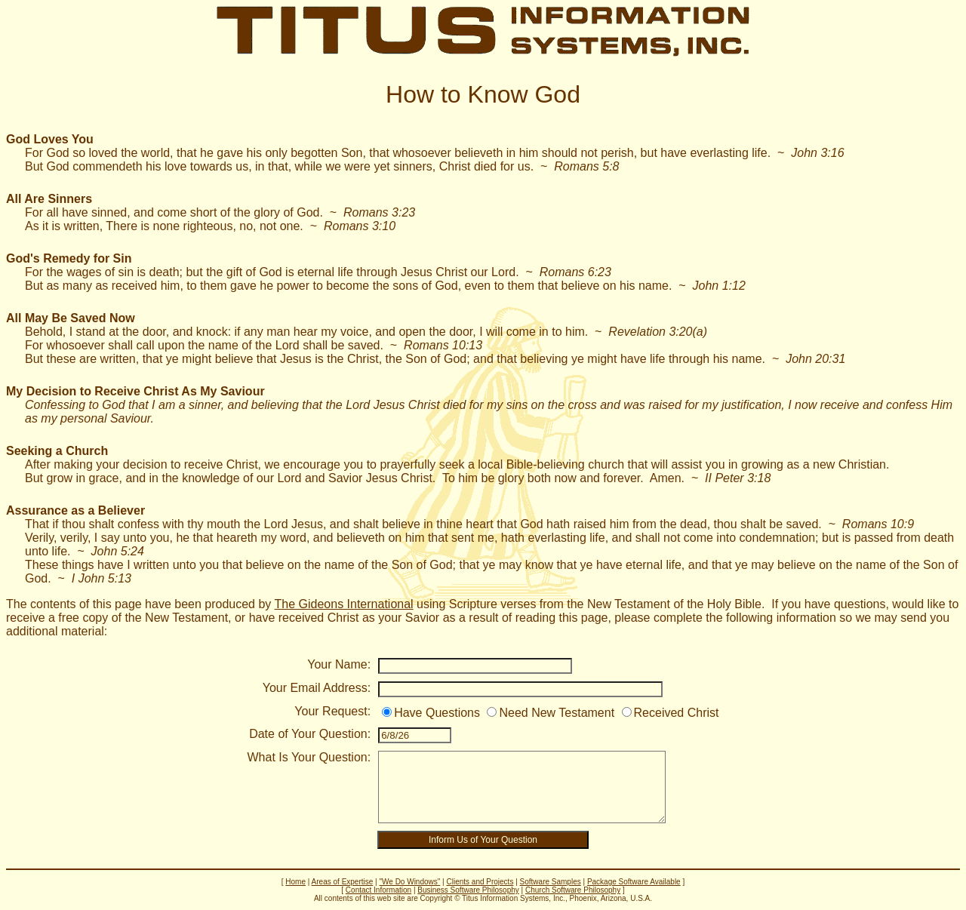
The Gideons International (344, 604)
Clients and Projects (479, 882)
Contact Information (378, 890)
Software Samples (550, 882)
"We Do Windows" (409, 882)
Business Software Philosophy (468, 890)
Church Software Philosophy (572, 890)
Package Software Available (634, 882)
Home (295, 882)
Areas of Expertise (343, 882)
